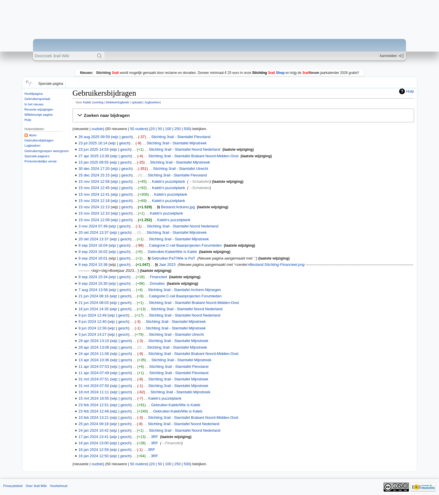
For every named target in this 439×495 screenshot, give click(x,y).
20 (153, 129)
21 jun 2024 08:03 (94, 302)
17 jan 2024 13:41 (94, 437)
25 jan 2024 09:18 (94, 424)
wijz (115, 137)
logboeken (152, 102)
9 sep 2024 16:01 (93, 258)
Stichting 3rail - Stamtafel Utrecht (180, 168)
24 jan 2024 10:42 (94, 430)
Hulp (27, 119)
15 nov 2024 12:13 (94, 207)
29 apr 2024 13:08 (94, 347)
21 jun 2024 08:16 (94, 296)
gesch (126, 137)
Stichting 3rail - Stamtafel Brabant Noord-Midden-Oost (193, 156)
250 (177, 129)
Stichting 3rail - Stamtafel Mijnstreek (177, 143)
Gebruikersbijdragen (38, 140)
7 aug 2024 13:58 (93, 290)
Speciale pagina (50, 84)
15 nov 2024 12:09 (94, 220)
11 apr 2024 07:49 (94, 373)
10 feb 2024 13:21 (94, 417)
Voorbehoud (58, 486)
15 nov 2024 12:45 (94, 188)
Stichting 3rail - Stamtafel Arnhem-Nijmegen (184, 290)
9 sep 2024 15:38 (93, 264)
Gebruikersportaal (37, 99)
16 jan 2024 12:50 (94, 456)
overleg (98, 102)
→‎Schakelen (199, 181)
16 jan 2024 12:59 (94, 449)
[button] (27, 82)
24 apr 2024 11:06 (94, 353)
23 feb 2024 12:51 (94, 405)
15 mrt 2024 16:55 (94, 398)
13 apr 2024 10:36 (94, 360)
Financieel (158, 277)
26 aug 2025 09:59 (94, 137)
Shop (268, 73)
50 (160, 129)
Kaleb (87, 102)
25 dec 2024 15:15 (94, 175)
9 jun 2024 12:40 (93, 321)
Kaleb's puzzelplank (168, 181)
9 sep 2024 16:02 (93, 252)
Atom (32, 135)
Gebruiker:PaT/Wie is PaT (173, 258)
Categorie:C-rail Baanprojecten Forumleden (185, 245)
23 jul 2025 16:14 (93, 143)
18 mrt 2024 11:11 (94, 392)
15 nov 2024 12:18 (94, 201)
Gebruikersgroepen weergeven (46, 151)
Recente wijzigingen (38, 109)
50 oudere (138, 129)
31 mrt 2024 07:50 (94, 386)
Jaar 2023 (167, 264)
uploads (137, 102)
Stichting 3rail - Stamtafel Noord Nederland (184, 149)
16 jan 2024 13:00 (94, 443)
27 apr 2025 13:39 (94, 156)
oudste (97, 129)
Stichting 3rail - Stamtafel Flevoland (180, 137)
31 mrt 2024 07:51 (94, 379)
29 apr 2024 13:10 (94, 341)
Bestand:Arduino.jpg (178, 207)
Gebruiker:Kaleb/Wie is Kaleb (172, 252)
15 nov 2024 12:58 (94, 181)
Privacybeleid (12, 486)
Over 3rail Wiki (36, 486)
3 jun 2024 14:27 (93, 334)
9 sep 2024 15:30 (93, 283)
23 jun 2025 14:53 (94, 149)
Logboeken (32, 145)
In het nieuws (33, 104)
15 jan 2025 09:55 (94, 162)
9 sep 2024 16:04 (93, 245)
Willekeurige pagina (38, 114)
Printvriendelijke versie (40, 161)
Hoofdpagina (33, 93)
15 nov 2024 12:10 (94, 213)
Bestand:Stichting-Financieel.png (277, 264)
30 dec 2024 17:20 (94, 168)
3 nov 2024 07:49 (93, 226)
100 (168, 129)
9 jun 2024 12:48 (93, 315)
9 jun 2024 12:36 (93, 328)
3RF (154, 437)
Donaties (157, 283)
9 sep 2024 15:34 (93, 277)
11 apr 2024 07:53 (94, 366)
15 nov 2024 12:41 (94, 194)
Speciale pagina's (37, 156)
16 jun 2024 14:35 (94, 309)
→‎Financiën (171, 443)
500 (187, 129)
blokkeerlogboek (117, 102)
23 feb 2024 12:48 (94, 411)
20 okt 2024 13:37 (94, 232)
